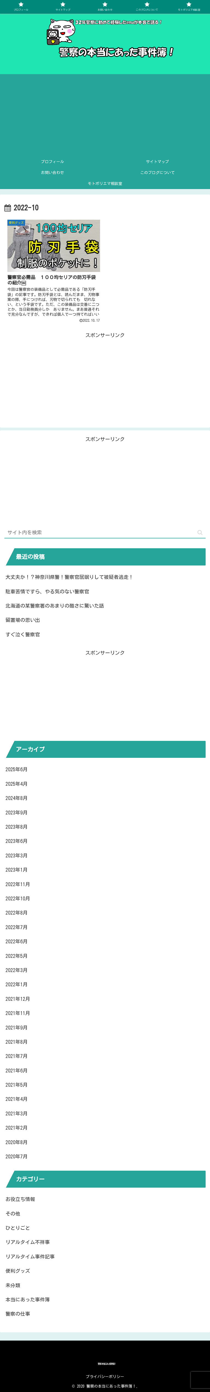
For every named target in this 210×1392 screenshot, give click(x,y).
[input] (105, 532)
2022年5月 (16, 955)
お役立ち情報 (20, 1199)
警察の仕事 (17, 1313)
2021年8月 (16, 1041)
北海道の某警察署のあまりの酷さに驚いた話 (54, 605)
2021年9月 (16, 1027)
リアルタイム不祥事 (27, 1242)
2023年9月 (16, 812)
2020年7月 (16, 1156)
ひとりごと (17, 1227)
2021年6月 (16, 1070)
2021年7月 (16, 1056)
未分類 (12, 1285)
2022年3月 (16, 970)
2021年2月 (16, 1127)
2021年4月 (16, 1099)
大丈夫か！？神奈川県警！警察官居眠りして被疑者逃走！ (69, 577)
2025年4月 (16, 783)
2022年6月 (16, 941)
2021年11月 (17, 1013)
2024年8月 (16, 798)
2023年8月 (16, 826)
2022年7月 (16, 927)
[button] (200, 532)
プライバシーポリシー (105, 1377)
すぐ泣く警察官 (22, 634)
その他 (12, 1213)
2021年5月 (16, 1084)
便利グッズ (17, 1270)
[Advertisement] (105, 115)
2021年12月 (17, 998)
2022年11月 (17, 884)
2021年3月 (16, 1113)
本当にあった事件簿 (27, 1299)
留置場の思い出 (22, 619)
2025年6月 (16, 769)
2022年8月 (16, 912)
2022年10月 (17, 898)
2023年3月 (16, 855)
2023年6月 (16, 841)
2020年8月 (16, 1142)
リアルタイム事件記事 (30, 1256)
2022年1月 (16, 984)
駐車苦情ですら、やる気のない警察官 (47, 591)
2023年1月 (16, 869)
